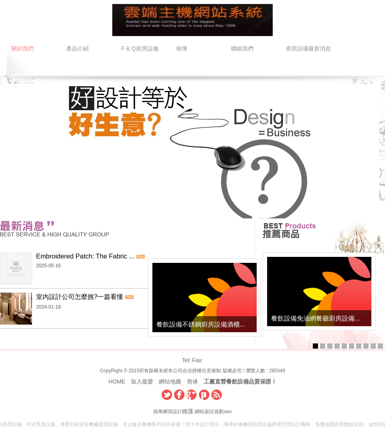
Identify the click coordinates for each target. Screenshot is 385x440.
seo (227, 411)
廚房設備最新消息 (308, 48)
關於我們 (22, 48)
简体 (192, 381)
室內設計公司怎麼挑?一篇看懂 (79, 296)
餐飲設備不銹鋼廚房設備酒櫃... (197, 324)
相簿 (181, 48)
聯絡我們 (242, 48)
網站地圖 (170, 381)
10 (380, 346)
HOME (116, 381)
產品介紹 (77, 48)
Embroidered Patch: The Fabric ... (85, 256)
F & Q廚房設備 (139, 48)
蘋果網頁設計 (167, 411)
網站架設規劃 (209, 411)
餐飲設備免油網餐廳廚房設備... (315, 318)
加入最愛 (142, 381)
